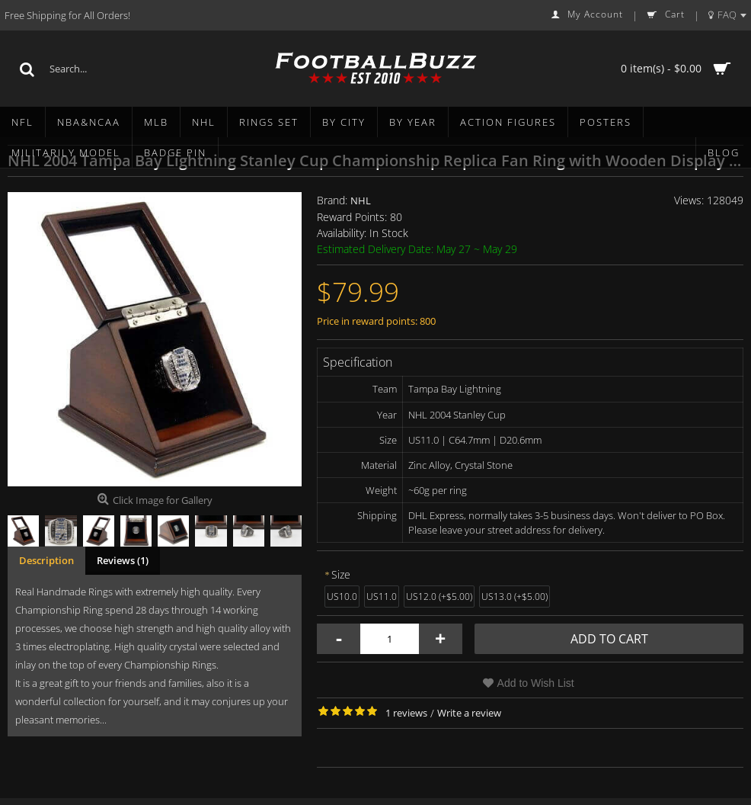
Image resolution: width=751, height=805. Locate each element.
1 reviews (406, 713)
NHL (360, 200)
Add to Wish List (535, 683)
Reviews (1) (123, 560)
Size (340, 574)
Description (46, 560)
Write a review (469, 713)
